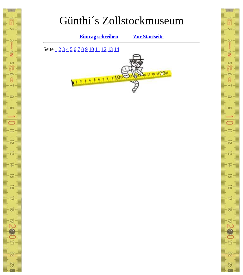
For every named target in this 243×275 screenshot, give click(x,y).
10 (91, 49)
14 (116, 49)
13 (110, 49)
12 (103, 49)
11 (97, 49)
